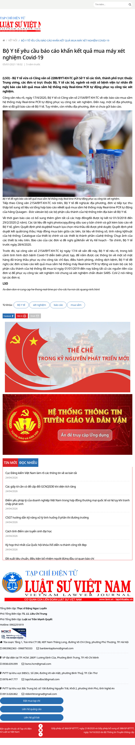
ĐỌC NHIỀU (28, 462)
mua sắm (76, 305)
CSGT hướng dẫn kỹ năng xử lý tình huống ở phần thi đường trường (47, 517)
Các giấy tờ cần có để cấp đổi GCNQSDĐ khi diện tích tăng (40, 486)
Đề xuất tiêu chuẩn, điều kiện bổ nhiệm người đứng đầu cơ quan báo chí (49, 558)
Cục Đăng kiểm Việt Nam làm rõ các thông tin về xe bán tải (41, 473)
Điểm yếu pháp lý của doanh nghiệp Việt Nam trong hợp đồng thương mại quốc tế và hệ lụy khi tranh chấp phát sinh (67, 502)
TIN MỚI (10, 462)
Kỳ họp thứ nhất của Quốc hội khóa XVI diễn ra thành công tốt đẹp (46, 545)
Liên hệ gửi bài (31, 717)
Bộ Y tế (21, 305)
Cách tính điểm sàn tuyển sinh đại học (28, 531)
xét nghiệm (39, 305)
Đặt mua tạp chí (31, 700)
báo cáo (58, 305)
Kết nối (11, 40)
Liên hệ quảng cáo (31, 709)
